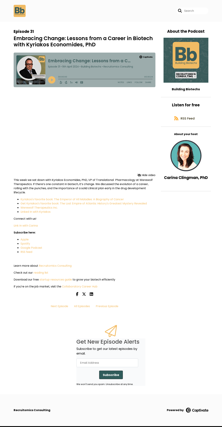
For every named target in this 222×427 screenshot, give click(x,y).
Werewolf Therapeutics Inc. (39, 208)
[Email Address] (107, 363)
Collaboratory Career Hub (79, 287)
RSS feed (26, 253)
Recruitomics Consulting (55, 266)
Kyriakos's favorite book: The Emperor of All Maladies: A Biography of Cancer (72, 200)
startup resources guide (56, 280)
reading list (40, 273)
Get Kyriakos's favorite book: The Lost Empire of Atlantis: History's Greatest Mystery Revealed (84, 204)
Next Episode (59, 307)
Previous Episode (107, 307)
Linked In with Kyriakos (36, 212)
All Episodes (82, 307)
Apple (25, 240)
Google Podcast (31, 248)
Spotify (25, 244)
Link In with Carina (26, 226)
